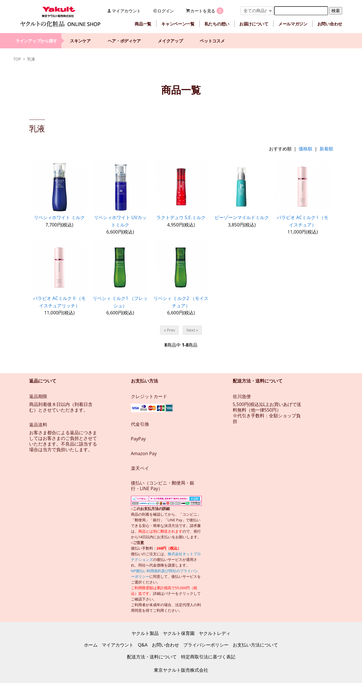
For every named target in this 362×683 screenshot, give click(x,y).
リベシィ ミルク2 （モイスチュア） (181, 302)
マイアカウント (126, 11)
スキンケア (80, 41)
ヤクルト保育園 (179, 633)
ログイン (165, 11)
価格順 (305, 149)
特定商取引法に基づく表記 (208, 657)
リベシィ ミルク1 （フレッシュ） (120, 302)
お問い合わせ (329, 24)
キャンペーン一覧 (178, 24)
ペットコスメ (212, 41)
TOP (17, 59)
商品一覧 (143, 24)
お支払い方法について (255, 645)
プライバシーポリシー (206, 645)
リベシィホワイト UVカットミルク (120, 221)
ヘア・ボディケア (124, 41)
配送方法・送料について (152, 657)
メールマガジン (292, 24)
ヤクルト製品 (145, 633)
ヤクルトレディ (214, 633)
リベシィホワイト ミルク (59, 217)
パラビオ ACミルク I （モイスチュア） (302, 221)
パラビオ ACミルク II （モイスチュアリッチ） (59, 302)
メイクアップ (170, 41)
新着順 (326, 149)
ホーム (91, 645)
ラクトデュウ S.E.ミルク (181, 217)
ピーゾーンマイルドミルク (242, 217)
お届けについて (253, 24)
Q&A (142, 645)
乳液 (31, 59)
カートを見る (202, 11)
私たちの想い (216, 24)
